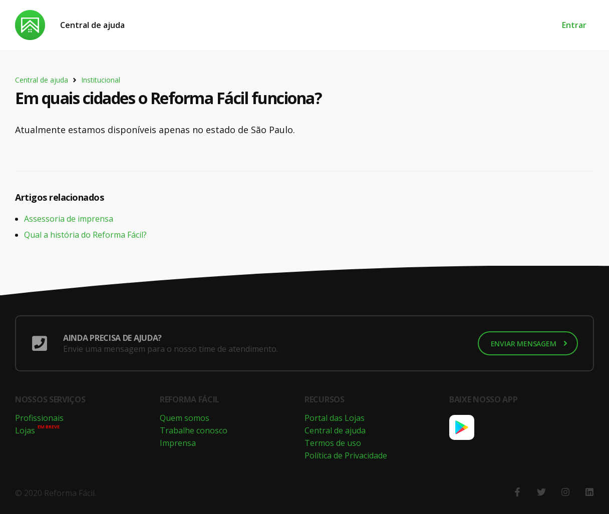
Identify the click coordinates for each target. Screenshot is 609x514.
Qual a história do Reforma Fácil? (85, 234)
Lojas (25, 430)
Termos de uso (332, 442)
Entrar (574, 25)
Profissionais (39, 417)
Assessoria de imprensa (68, 218)
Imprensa (178, 442)
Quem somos (184, 417)
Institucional (100, 80)
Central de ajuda (92, 25)
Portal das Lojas (334, 417)
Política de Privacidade (345, 455)
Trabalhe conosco (193, 430)
